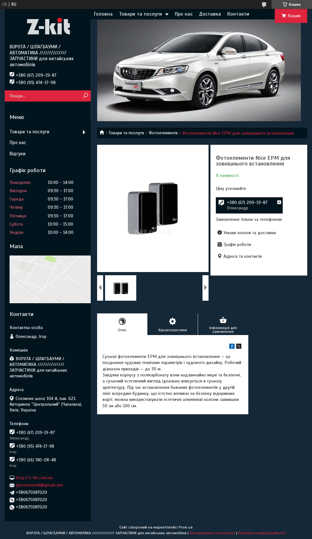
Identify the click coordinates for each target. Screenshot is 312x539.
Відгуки (17, 154)
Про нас (184, 14)
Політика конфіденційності (262, 533)
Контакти (238, 14)
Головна (103, 14)
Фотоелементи (163, 133)
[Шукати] (85, 96)
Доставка (210, 14)
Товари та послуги (140, 14)
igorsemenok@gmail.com (39, 485)
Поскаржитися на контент (212, 533)
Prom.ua (186, 527)
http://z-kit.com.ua (34, 477)
